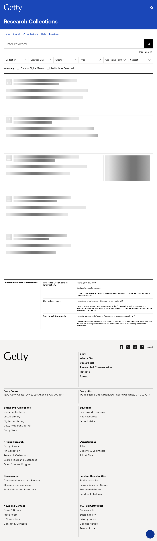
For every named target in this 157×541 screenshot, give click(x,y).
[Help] (43, 34)
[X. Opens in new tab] (128, 347)
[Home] (7, 34)
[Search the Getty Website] (151, 8)
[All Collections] (31, 34)
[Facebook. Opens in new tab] (121, 347)
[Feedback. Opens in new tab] (54, 34)
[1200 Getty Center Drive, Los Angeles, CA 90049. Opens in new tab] (34, 394)
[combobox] (74, 43)
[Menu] (150, 534)
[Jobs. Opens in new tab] (82, 446)
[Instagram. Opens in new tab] (135, 347)
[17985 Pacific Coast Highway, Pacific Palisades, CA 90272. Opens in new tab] (115, 394)
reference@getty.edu (91, 288)
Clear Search (145, 51)
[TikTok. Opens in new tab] (142, 347)
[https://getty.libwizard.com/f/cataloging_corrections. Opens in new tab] (100, 301)
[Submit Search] (148, 43)
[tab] (16, 60)
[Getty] (13, 8)
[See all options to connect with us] (150, 347)
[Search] (16, 34)
